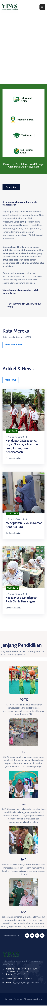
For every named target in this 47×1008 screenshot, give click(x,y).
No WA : (9, 978)
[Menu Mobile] (42, 7)
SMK (23, 911)
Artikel (11, 437)
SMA (23, 859)
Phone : (16, 974)
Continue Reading (13, 458)
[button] (11, 187)
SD (23, 752)
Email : (22, 982)
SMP (23, 804)
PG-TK (23, 699)
